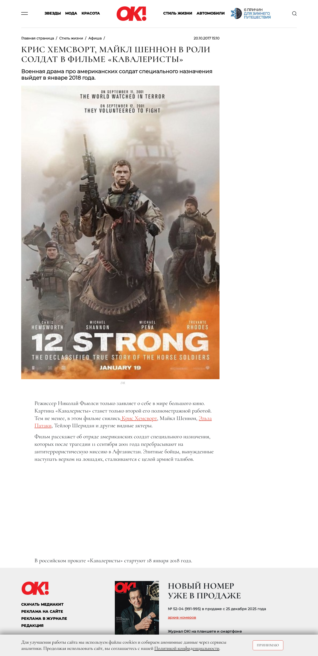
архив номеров (182, 618)
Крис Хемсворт (138, 418)
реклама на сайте (42, 611)
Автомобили (211, 13)
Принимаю (268, 645)
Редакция (32, 626)
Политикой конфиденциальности (186, 648)
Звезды (53, 13)
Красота (90, 13)
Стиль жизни (177, 13)
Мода (71, 13)
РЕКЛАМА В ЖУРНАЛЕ (44, 619)
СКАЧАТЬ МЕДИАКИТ (42, 604)
